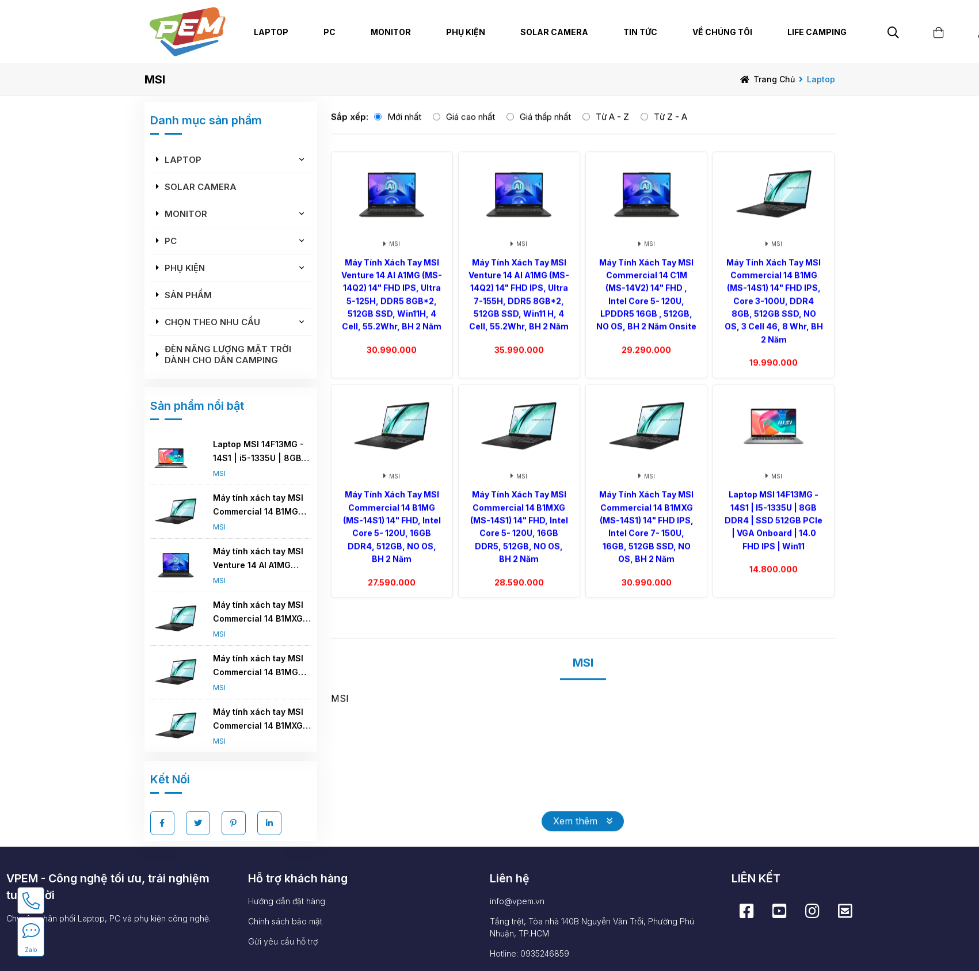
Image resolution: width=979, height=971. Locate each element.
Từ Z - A (670, 130)
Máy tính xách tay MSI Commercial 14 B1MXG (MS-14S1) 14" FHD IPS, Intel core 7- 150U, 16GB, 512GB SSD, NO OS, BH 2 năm (260, 720)
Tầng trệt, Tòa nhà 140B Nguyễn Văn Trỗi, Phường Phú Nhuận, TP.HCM (592, 927)
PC (172, 240)
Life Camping (817, 32)
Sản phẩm (189, 295)
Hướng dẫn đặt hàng (286, 901)
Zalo (31, 949)
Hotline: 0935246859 (529, 953)
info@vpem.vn (517, 901)
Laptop (821, 79)
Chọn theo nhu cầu (213, 322)
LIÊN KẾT (756, 878)
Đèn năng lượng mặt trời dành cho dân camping (229, 354)
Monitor (187, 213)
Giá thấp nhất (545, 130)
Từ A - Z (612, 130)
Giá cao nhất (470, 130)
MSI (220, 473)
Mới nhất (404, 130)
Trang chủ (774, 79)
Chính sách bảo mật (285, 921)
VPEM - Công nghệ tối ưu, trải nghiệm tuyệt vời (107, 886)
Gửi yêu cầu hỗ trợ (283, 941)
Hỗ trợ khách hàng (298, 878)
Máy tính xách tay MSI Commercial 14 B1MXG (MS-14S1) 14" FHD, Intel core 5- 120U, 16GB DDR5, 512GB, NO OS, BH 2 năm (262, 613)
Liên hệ (510, 878)
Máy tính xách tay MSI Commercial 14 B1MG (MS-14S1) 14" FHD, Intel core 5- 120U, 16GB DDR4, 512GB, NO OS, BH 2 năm (262, 666)
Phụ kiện (186, 267)
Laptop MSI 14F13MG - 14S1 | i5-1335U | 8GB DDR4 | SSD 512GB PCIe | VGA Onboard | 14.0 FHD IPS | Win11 (262, 452)
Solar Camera (554, 32)
